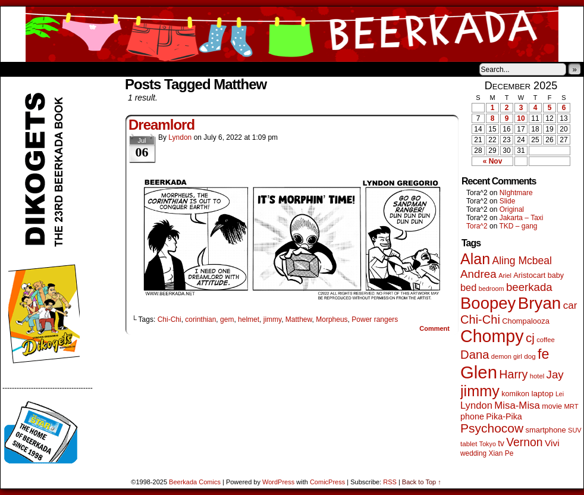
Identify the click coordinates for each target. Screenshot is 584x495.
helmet (248, 319)
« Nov (493, 161)
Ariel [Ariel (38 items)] (504, 275)
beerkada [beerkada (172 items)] (529, 287)
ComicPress (327, 481)
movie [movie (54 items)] (552, 406)
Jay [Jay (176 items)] (555, 374)
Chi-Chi (169, 319)
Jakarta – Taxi (522, 218)
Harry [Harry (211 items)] (513, 374)
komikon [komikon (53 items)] (515, 394)
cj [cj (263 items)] (530, 337)
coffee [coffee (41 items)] (545, 339)
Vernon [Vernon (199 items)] (524, 442)
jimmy (272, 319)
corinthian (200, 319)
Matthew (298, 319)
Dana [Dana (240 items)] (474, 354)
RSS (390, 481)
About (52, 69)
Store (89, 69)
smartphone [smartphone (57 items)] (546, 429)
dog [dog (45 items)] (530, 356)
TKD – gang (518, 226)
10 (521, 118)
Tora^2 (477, 226)
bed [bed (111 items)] (468, 287)
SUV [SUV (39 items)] (575, 430)
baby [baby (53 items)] (556, 275)
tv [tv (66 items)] (501, 443)
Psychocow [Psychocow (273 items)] (491, 428)
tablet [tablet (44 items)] (468, 443)
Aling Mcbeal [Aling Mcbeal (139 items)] (521, 261)
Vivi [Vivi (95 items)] (552, 443)
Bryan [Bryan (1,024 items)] (539, 303)
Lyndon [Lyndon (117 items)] (476, 405)
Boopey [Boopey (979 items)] (488, 303)
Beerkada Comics (292, 34)
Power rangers (374, 319)
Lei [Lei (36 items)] (559, 393)
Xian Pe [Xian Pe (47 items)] (500, 453)
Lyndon (179, 137)
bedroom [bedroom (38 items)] (491, 288)
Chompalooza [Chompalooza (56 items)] (526, 321)
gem (227, 319)
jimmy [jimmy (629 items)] (480, 391)
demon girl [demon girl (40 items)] (506, 356)
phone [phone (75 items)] (472, 416)
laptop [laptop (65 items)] (542, 393)
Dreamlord (161, 125)
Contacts (134, 69)
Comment (434, 328)
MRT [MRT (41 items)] (571, 406)
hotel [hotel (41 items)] (537, 376)
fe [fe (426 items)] (543, 354)
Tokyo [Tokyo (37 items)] (487, 443)
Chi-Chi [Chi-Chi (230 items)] (480, 319)
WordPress (278, 481)
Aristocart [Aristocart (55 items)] (529, 275)
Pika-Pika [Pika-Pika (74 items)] (504, 416)
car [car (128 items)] (570, 305)
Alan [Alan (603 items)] (475, 258)
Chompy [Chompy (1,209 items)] (492, 336)
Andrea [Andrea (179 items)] (478, 274)
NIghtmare (516, 193)
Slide (508, 201)
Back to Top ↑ (421, 481)
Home (17, 69)
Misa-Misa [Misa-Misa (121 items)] (517, 405)
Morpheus (331, 319)
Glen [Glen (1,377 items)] (478, 372)
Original (512, 209)
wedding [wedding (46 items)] (473, 453)
